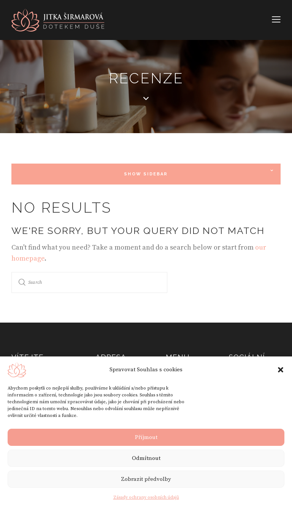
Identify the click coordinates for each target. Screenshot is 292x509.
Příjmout (146, 437)
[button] (280, 370)
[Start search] (22, 282)
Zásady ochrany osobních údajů (146, 497)
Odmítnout (146, 458)
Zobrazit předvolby (146, 479)
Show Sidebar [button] (146, 174)
